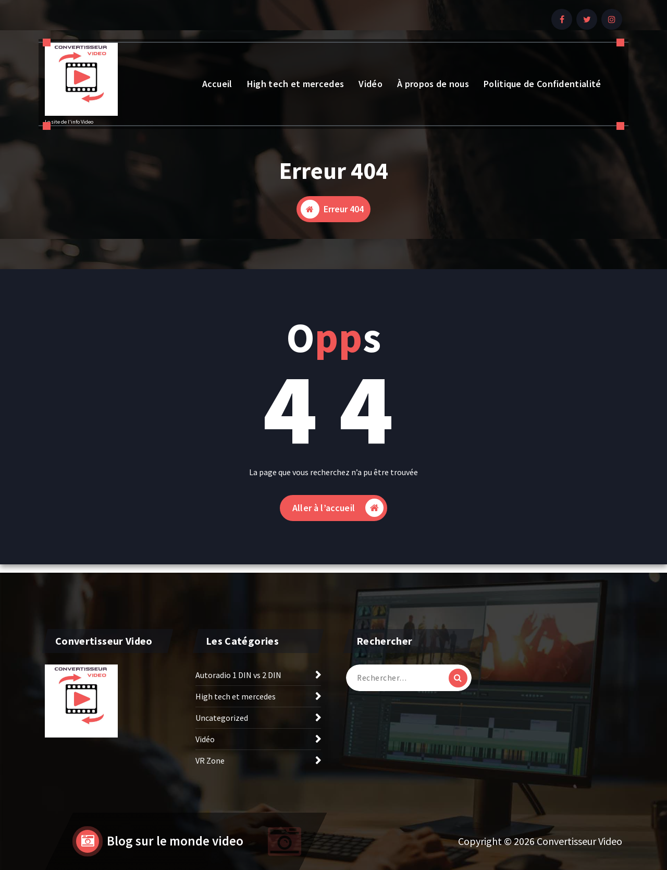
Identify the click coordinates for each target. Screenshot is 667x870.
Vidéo (370, 84)
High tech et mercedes (295, 84)
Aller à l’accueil (338, 508)
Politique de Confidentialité (542, 84)
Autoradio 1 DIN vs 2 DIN (238, 675)
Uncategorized (221, 717)
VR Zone (210, 760)
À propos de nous (433, 84)
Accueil (217, 84)
